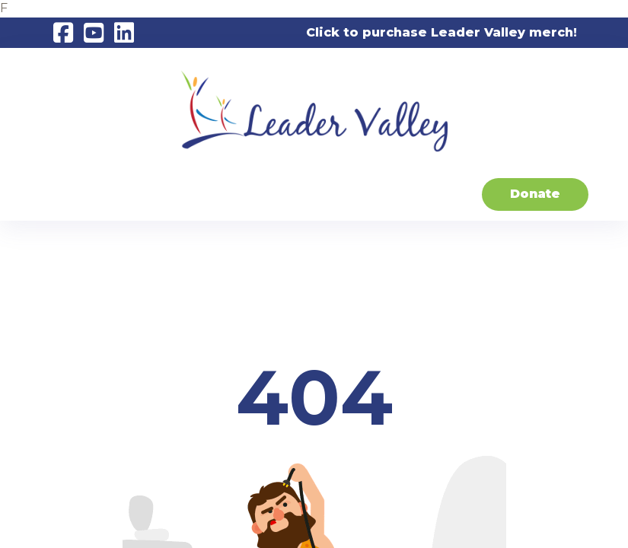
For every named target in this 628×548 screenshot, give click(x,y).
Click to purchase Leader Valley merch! (441, 32)
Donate (535, 193)
